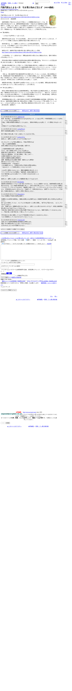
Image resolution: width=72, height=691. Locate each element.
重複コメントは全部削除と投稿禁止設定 (13, 284)
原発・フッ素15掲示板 (50, 302)
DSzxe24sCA (20, 194)
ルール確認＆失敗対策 (14, 280)
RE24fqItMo (20, 182)
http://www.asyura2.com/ (29, 415)
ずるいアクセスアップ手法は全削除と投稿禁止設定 (42, 284)
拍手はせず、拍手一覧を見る (30, 110)
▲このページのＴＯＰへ (23, 302)
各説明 (49, 243)
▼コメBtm (64, 2)
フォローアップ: (5, 289)
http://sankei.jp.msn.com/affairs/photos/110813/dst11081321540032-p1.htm (22, 52)
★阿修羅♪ (4, 3)
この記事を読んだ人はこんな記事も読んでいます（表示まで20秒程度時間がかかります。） (27, 238)
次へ (70, 2)
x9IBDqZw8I (20, 117)
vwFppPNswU (21, 129)
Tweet (2, 12)
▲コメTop (57, 2)
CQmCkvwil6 (21, 220)
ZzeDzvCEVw (21, 137)
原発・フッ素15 (12, 3)
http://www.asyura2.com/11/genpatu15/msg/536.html (9, 9)
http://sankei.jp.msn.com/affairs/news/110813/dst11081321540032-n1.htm (20, 17)
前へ (70, 4)
